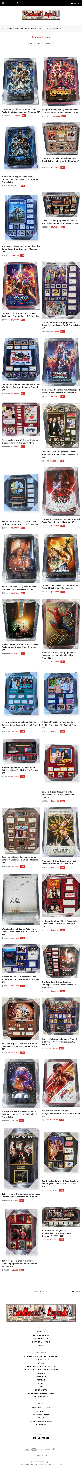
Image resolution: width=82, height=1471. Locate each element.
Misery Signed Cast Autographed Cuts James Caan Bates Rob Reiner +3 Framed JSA (20, 979)
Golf (41, 1387)
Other (41, 1363)
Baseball (41, 1373)
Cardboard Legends (41, 1408)
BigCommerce (56, 1464)
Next (76, 1291)
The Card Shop (41, 1397)
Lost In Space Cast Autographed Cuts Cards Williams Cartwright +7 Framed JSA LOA (61, 325)
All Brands (40, 1424)
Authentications (41, 1335)
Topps (41, 1418)
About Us (41, 1332)
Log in (37, 1455)
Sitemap (41, 1345)
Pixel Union (37, 1464)
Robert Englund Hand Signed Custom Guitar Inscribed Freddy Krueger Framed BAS (20, 770)
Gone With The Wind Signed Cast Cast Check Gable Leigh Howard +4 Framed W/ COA (60, 161)
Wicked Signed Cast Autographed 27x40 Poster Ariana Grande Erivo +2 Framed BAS (20, 647)
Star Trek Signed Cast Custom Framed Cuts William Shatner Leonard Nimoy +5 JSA (20, 1046)
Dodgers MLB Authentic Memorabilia (41, 1370)
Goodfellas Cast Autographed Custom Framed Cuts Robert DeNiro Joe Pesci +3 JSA (60, 454)
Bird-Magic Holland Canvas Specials (41, 1356)
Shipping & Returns (41, 1342)
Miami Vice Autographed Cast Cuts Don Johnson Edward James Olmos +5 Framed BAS (21, 725)
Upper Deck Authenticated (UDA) (41, 1366)
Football (41, 1380)
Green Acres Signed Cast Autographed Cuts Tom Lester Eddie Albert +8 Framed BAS (20, 860)
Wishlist (44, 1455)
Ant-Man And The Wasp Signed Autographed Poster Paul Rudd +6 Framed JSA (61, 1113)
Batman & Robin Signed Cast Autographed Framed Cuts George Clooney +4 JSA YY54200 (57, 1233)
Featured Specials (40, 1360)
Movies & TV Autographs (40, 28)
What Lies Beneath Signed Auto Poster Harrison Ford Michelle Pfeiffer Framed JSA (19, 932)
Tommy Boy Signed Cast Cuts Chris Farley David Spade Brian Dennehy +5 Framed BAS (21, 249)
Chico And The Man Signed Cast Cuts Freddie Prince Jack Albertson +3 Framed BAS (60, 725)
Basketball (41, 1377)
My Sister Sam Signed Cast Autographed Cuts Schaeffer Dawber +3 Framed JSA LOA (60, 924)
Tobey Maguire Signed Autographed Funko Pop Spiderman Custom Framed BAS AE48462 (19, 1264)
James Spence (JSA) (41, 1414)
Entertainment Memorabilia (19, 28)
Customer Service (41, 1339)
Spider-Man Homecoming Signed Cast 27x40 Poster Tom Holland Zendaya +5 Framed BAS (59, 655)
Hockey (41, 1383)
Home (4, 28)
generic (41, 1411)
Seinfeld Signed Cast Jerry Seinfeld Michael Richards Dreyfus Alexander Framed (58, 795)
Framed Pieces (58, 28)
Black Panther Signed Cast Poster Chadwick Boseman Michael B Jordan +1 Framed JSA (20, 179)
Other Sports (41, 1390)
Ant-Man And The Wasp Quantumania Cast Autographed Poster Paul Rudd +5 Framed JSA (19, 1114)
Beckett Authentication (41, 1421)
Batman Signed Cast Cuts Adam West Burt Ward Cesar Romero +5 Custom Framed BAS (21, 387)
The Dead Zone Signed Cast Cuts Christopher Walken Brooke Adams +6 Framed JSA (59, 985)
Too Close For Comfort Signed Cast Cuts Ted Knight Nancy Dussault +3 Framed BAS (60, 1184)
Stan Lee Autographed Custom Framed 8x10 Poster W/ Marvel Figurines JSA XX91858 (59, 1042)
